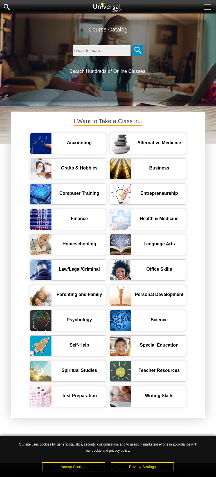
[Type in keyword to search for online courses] (102, 50)
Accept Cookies (73, 467)
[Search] (137, 50)
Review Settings (142, 467)
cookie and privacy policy (110, 451)
